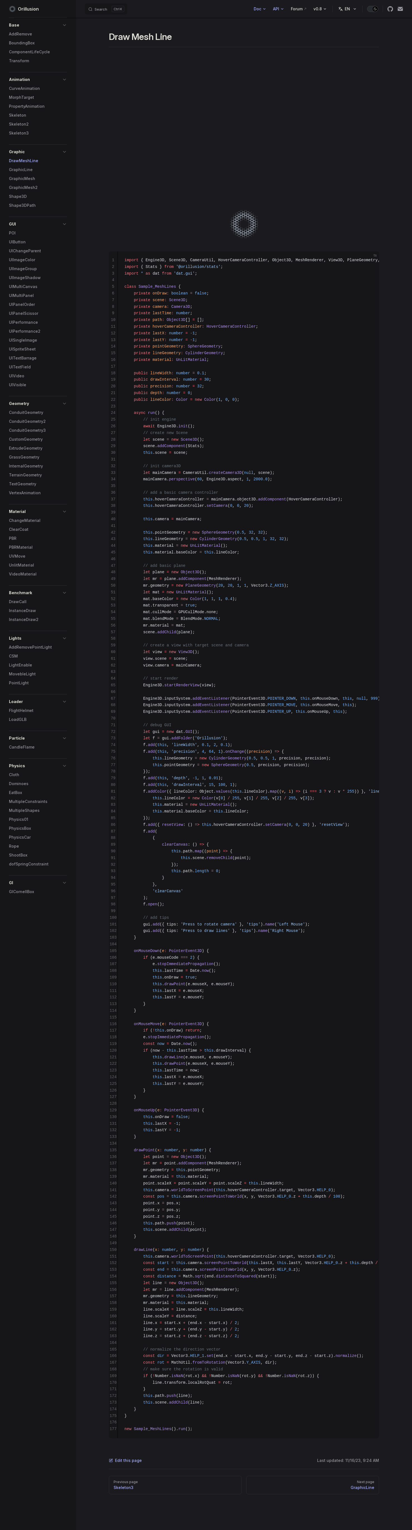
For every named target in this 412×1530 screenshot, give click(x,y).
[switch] (372, 9)
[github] (390, 9)
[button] (38, 25)
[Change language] (347, 9)
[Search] (106, 9)
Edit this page (125, 1460)
